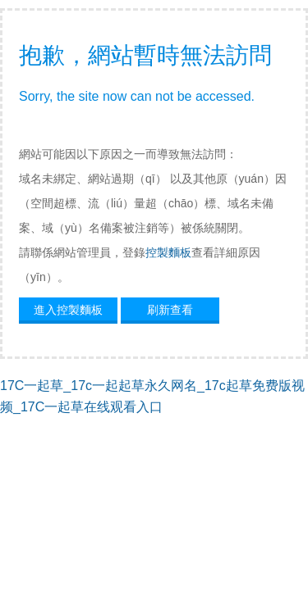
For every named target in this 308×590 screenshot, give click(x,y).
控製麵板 (168, 252)
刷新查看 (170, 309)
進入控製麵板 (68, 309)
